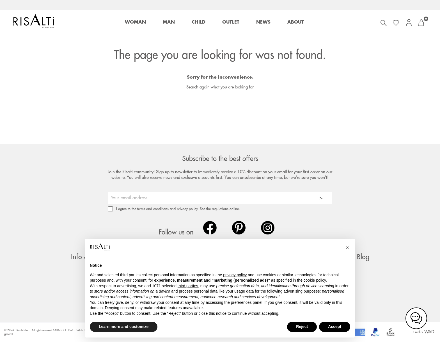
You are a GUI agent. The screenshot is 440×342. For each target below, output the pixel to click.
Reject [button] (302, 326)
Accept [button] (334, 326)
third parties (188, 286)
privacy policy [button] (235, 275)
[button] (347, 247)
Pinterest (239, 227)
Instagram (267, 227)
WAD (429, 332)
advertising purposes (301, 291)
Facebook (210, 227)
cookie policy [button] (315, 280)
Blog (363, 257)
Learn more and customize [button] (123, 326)
